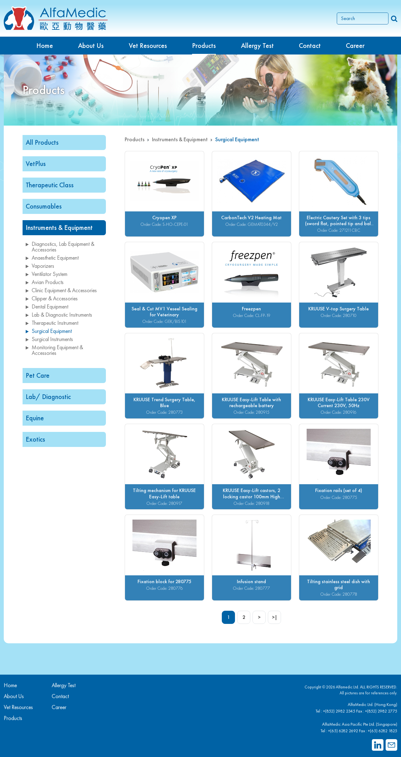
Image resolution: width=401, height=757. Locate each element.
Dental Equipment (47, 306)
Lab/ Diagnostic (48, 396)
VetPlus (36, 163)
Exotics (35, 439)
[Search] (362, 18)
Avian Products (45, 282)
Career (355, 45)
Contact (310, 45)
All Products (42, 142)
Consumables (44, 206)
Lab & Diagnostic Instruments (59, 314)
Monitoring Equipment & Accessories (54, 350)
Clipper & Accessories (52, 298)
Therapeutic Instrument (52, 322)
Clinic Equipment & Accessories (61, 290)
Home (44, 45)
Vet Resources (148, 45)
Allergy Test (64, 685)
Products (134, 139)
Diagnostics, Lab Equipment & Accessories (60, 246)
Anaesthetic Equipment (52, 257)
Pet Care (37, 375)
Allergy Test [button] (257, 45)
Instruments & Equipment (59, 227)
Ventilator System (46, 273)
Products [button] (204, 45)
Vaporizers (40, 265)
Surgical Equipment (49, 330)
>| (274, 617)
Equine (35, 418)
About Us (91, 45)
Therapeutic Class (50, 184)
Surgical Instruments (49, 339)
